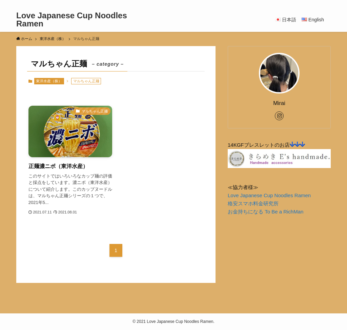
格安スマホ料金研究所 (253, 203)
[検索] (326, 3)
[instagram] (308, 3)
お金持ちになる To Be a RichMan (265, 211)
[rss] (317, 3)
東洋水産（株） (49, 81)
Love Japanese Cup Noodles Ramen (71, 20)
